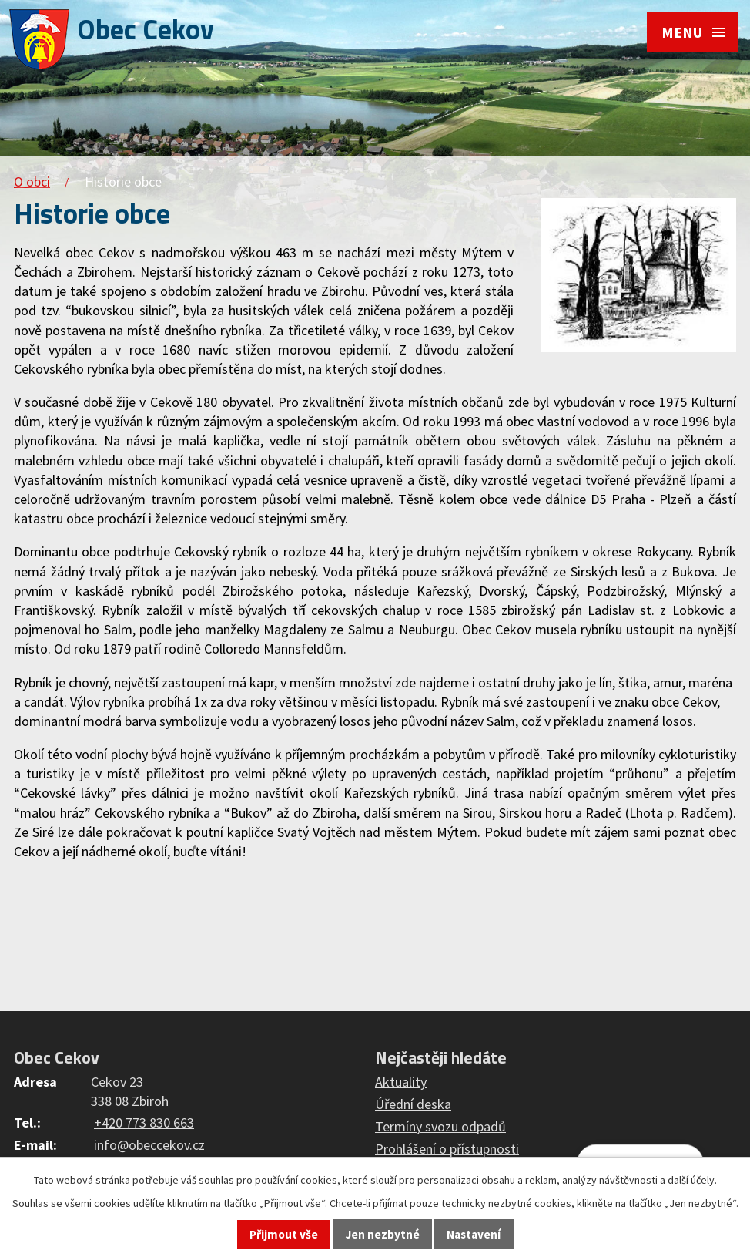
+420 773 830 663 (144, 1122)
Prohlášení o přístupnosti (447, 1149)
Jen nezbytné (383, 1234)
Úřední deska (413, 1104)
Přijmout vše (283, 1234)
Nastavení (474, 1234)
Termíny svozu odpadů (440, 1126)
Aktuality (401, 1082)
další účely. (692, 1180)
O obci (32, 181)
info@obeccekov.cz (149, 1145)
